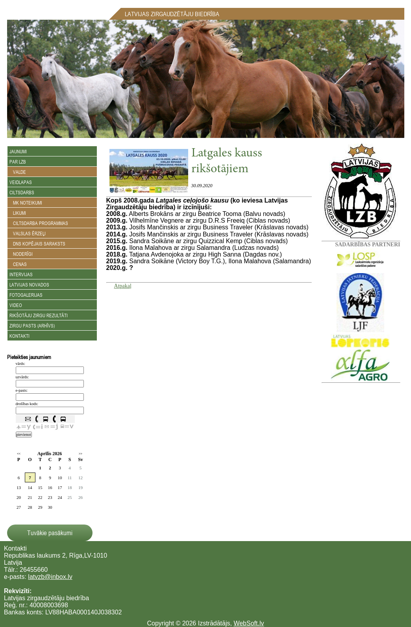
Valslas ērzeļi (27, 233)
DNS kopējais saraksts (37, 243)
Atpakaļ (122, 286)
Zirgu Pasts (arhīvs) (32, 325)
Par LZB (17, 161)
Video (15, 305)
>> (80, 454)
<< (18, 454)
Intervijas (21, 274)
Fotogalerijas (26, 295)
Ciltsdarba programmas (38, 223)
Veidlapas (20, 182)
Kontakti (19, 336)
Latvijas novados (29, 284)
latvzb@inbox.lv (50, 576)
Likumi (17, 213)
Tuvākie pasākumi (49, 532)
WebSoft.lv (248, 623)
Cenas (18, 264)
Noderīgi (21, 254)
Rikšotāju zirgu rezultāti (38, 315)
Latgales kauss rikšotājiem (226, 161)
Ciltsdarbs (21, 192)
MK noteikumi (25, 202)
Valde (17, 172)
